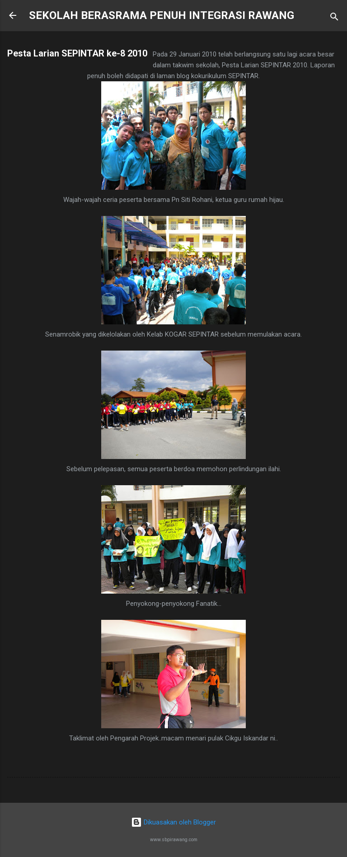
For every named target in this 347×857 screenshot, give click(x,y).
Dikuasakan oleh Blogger (173, 822)
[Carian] (334, 18)
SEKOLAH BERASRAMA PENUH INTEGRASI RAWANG (161, 15)
